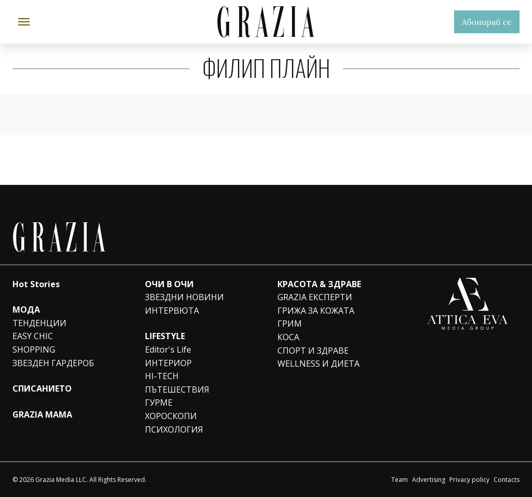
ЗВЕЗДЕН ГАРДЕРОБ (53, 363)
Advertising (428, 479)
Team (399, 479)
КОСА (288, 337)
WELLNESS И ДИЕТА (318, 363)
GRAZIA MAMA (42, 414)
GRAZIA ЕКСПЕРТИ (314, 297)
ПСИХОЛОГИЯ (174, 429)
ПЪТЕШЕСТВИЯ (177, 389)
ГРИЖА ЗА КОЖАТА (315, 310)
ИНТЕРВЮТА (172, 310)
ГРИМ (289, 323)
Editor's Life (168, 349)
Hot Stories (36, 284)
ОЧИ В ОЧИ (169, 284)
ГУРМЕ (158, 402)
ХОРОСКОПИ (171, 416)
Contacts (507, 479)
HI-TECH (162, 376)
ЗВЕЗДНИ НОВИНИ (184, 297)
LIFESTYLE (165, 336)
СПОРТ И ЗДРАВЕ (313, 350)
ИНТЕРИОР (168, 363)
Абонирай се (487, 22)
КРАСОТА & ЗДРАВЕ (319, 284)
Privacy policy (469, 479)
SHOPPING (33, 349)
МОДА (26, 309)
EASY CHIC (32, 336)
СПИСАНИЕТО (42, 388)
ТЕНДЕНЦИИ (39, 323)
